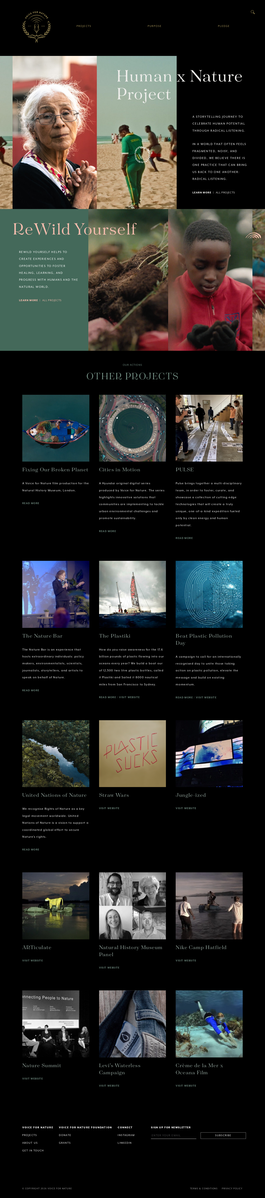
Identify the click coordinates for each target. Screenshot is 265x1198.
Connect (125, 1127)
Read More (31, 503)
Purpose (155, 26)
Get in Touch (33, 1150)
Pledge (224, 26)
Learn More (201, 192)
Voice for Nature (36, 27)
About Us (30, 1143)
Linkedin (125, 1143)
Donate (65, 1135)
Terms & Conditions (204, 1188)
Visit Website (129, 697)
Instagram (126, 1135)
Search (253, 12)
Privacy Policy (232, 1188)
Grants (65, 1143)
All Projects (225, 192)
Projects (84, 26)
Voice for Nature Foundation (85, 1127)
